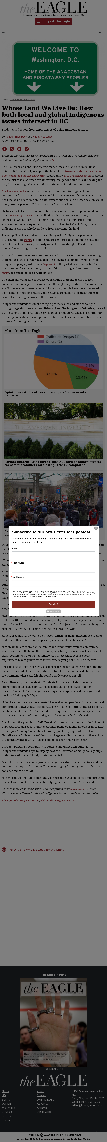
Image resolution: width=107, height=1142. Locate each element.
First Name (18, 563)
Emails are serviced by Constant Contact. (42, 596)
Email (15, 548)
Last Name (18, 577)
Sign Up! (53, 604)
